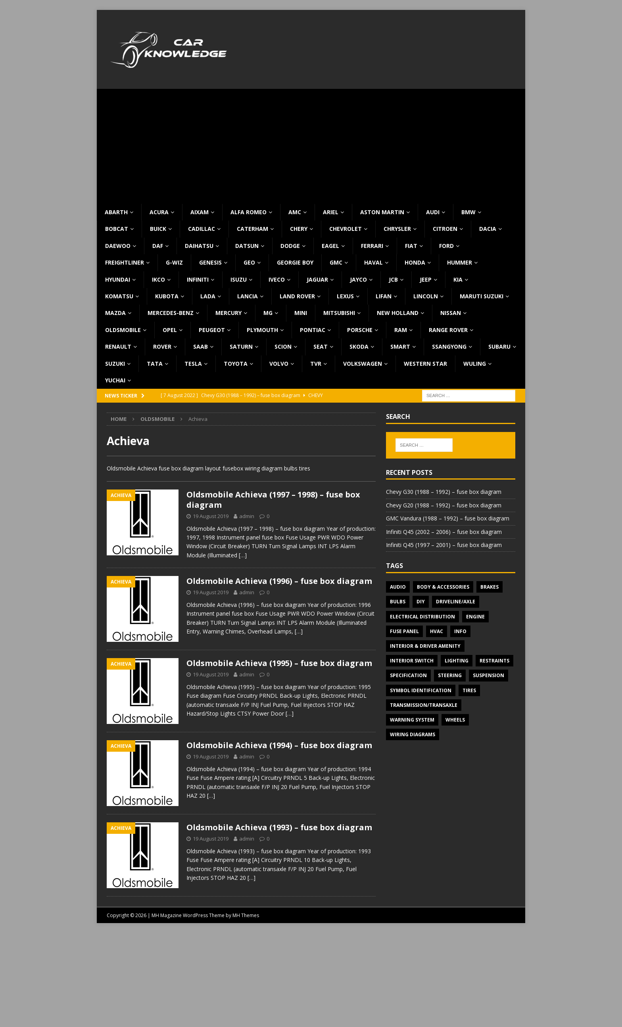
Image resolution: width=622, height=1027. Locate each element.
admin (246, 516)
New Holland (398, 313)
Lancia (247, 296)
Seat (320, 346)
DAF (157, 246)
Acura (159, 212)
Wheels (455, 719)
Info (460, 631)
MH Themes (245, 915)
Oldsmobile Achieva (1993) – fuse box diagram (279, 827)
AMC (294, 212)
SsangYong (449, 346)
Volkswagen (362, 363)
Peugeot (212, 330)
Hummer (459, 262)
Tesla (193, 363)
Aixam (199, 212)
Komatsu (119, 296)
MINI (300, 313)
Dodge (290, 246)
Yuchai (115, 380)
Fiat (411, 246)
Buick (158, 228)
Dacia (487, 228)
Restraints (494, 660)
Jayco (358, 279)
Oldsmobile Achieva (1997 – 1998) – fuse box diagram (273, 499)
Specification (408, 675)
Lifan (384, 296)
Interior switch (412, 660)
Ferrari (372, 246)
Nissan (450, 313)
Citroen (445, 228)
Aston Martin (382, 212)
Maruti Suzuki (481, 296)
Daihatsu (199, 246)
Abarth (116, 212)
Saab (200, 346)
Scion (283, 346)
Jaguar (317, 279)
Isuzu (238, 279)
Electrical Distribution (422, 616)
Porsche (359, 330)
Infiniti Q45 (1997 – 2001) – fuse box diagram (444, 545)
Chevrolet (345, 228)
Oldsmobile (123, 330)
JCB (393, 279)
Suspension (488, 675)
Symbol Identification (420, 690)
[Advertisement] (311, 144)
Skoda (359, 346)
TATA (155, 363)
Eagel (330, 246)
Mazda (115, 313)
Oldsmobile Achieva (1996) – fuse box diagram (279, 581)
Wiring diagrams (412, 734)
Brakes (489, 587)
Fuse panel (404, 631)
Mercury (228, 313)
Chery (298, 228)
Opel (170, 330)
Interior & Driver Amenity (425, 646)
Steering (450, 675)
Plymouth (262, 330)
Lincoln (425, 296)
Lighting (456, 660)
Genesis (210, 262)
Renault (118, 346)
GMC (336, 262)
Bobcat (116, 228)
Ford (446, 246)
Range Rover (448, 330)
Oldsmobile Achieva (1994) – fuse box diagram (279, 745)
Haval (373, 262)
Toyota (236, 363)
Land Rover (297, 296)
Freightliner (124, 262)
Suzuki (115, 363)
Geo (249, 262)
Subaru (499, 346)
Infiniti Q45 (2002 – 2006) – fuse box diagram (444, 532)
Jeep (426, 279)
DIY (421, 601)
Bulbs (397, 601)
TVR (315, 363)
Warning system (412, 719)
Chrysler (397, 228)
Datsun (247, 246)
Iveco (277, 279)
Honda (415, 262)
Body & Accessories (443, 587)
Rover (162, 346)
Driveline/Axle (455, 601)
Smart (400, 346)
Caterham (252, 228)
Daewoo (118, 246)
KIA (458, 279)
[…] (243, 555)
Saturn (241, 346)
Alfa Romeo (248, 212)
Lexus (345, 296)
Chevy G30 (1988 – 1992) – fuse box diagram (443, 491)
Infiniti (198, 279)
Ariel (330, 212)
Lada (207, 296)
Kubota (167, 296)
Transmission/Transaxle (423, 705)
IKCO (158, 279)
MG (268, 313)
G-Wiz (174, 262)
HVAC (436, 631)
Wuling (474, 363)
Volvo (278, 363)
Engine (475, 616)
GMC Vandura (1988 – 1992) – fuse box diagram (447, 518)
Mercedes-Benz (171, 313)
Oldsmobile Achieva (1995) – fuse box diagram (279, 663)
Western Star (425, 363)
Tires (469, 690)
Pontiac (312, 330)
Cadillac (201, 228)
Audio (398, 587)
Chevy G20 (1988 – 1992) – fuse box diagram (443, 505)
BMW (468, 212)
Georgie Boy (295, 262)
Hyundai (117, 279)
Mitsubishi (339, 313)
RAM (400, 330)
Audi (433, 212)
